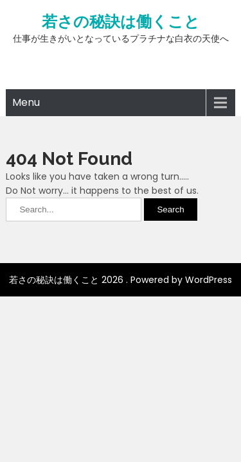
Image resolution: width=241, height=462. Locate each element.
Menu (26, 102)
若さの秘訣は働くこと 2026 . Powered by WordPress (120, 279)
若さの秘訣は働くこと (121, 22)
